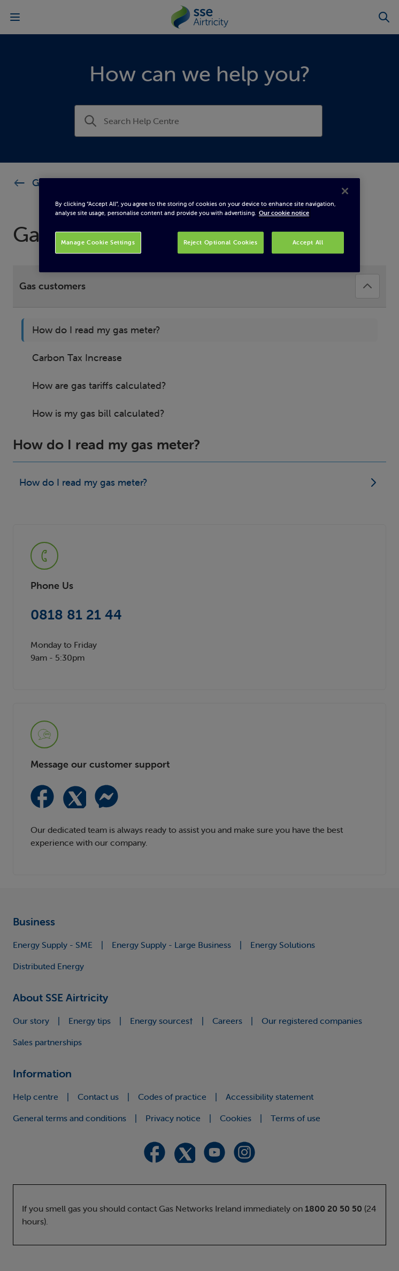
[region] (199, 226)
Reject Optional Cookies (220, 242)
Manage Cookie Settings (98, 242)
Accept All (308, 242)
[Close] (345, 191)
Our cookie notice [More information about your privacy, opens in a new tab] (284, 213)
